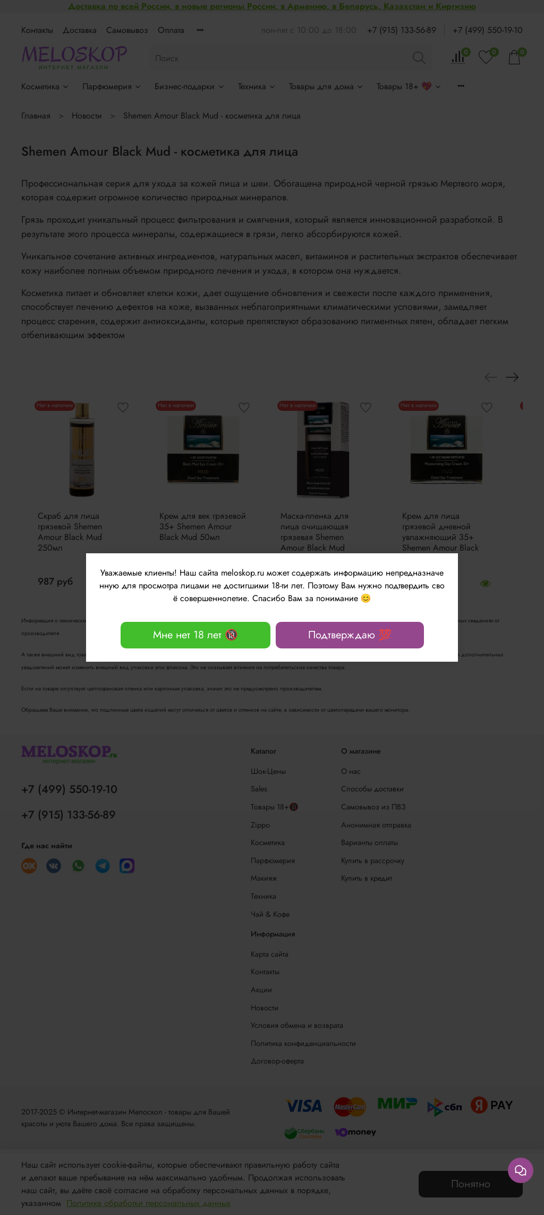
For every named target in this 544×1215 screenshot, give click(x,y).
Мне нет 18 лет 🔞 (195, 635)
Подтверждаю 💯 (350, 635)
